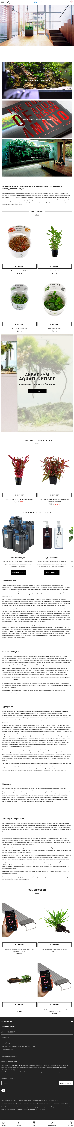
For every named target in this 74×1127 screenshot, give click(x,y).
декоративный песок (35, 606)
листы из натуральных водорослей (51, 799)
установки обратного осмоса (27, 754)
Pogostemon (36, 840)
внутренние (51, 617)
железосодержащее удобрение (43, 718)
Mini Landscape (21, 594)
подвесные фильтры (62, 617)
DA (69, 603)
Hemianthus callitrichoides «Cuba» (14, 850)
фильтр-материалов (18, 615)
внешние (44, 617)
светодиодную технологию (40, 619)
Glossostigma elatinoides (54, 848)
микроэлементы (31, 713)
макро (22, 713)
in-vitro (54, 825)
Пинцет (11, 631)
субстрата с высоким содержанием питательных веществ (33, 729)
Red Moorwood (7, 596)
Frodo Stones (41, 594)
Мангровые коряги (65, 594)
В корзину (19, 266)
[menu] (2, 2)
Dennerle (5, 606)
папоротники (54, 862)
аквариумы (65, 611)
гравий (44, 606)
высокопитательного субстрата (22, 746)
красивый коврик (66, 850)
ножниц (28, 627)
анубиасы (61, 862)
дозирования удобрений (46, 740)
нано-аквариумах (60, 195)
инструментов (40, 625)
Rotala (28, 840)
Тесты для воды (46, 768)
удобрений (61, 729)
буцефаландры (6, 864)
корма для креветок (40, 797)
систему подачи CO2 (60, 663)
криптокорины (62, 866)
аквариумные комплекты (46, 611)
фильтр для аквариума (53, 613)
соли (47, 752)
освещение (41, 615)
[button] (19, 1124)
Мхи (3, 855)
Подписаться (67, 1083)
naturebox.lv (5, 1115)
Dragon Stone (31, 594)
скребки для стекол (42, 635)
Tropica (13, 606)
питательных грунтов (33, 599)
